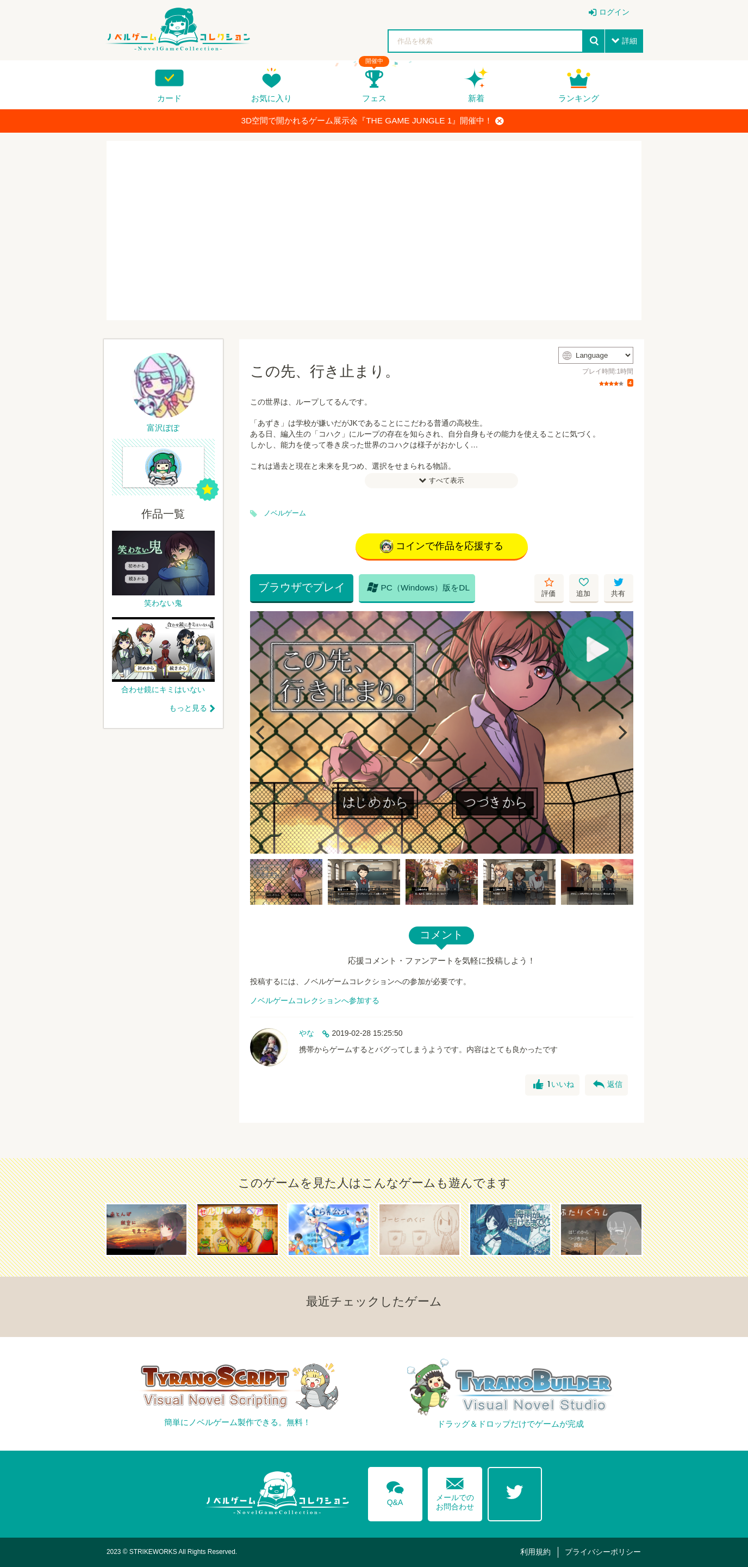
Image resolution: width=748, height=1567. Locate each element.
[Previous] (262, 732)
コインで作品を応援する (441, 546)
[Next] (621, 732)
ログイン (614, 12)
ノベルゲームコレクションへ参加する (314, 1000)
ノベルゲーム (285, 513)
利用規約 (535, 1551)
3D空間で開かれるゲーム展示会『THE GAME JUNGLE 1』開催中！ (372, 121)
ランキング (578, 98)
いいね (553, 1084)
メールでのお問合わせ (455, 1492)
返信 (607, 1084)
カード (169, 98)
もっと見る (188, 708)
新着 (476, 98)
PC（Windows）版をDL (418, 587)
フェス (374, 98)
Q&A (395, 1491)
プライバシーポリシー (603, 1551)
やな (306, 1033)
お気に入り (271, 98)
